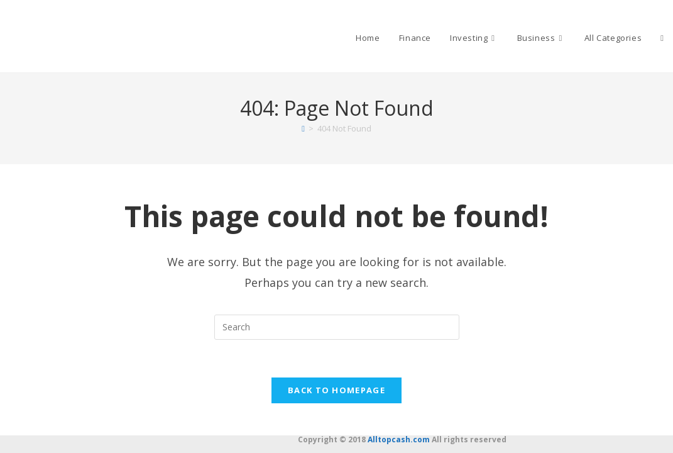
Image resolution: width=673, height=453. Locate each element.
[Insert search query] (336, 327)
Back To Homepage (336, 390)
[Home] (303, 128)
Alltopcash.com (399, 439)
